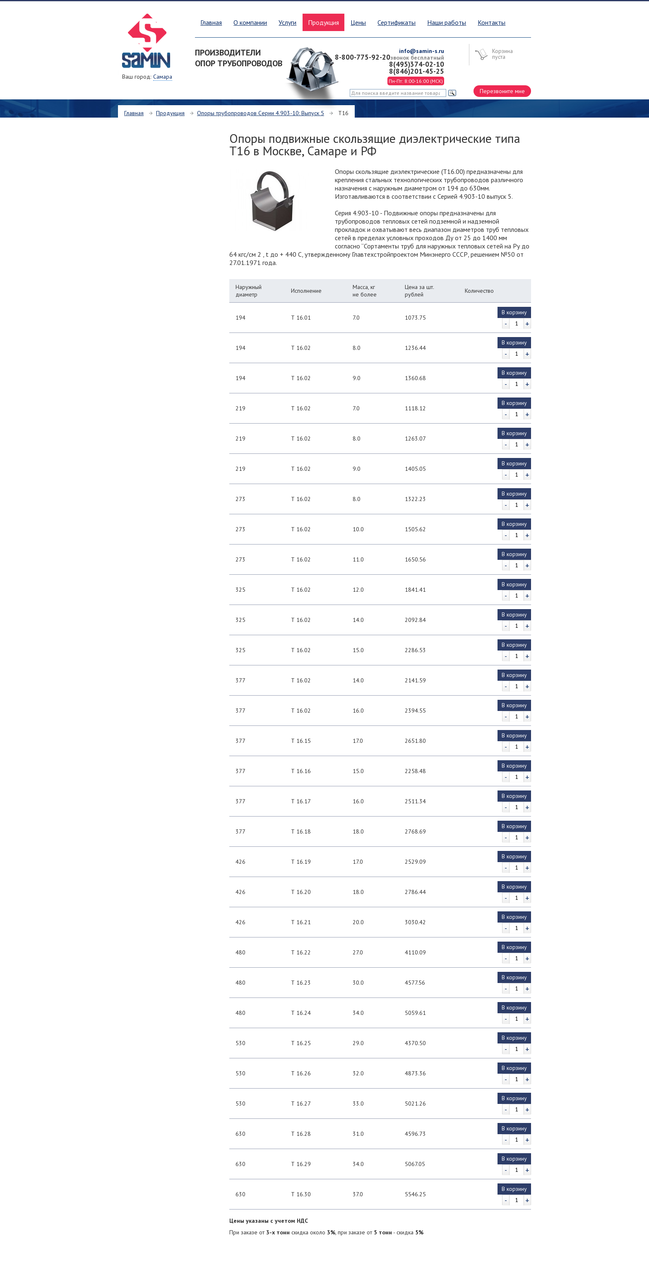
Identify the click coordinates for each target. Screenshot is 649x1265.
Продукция (170, 113)
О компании (250, 22)
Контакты (491, 22)
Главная (211, 22)
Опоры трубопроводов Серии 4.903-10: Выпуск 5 (260, 113)
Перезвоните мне (502, 91)
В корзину (514, 312)
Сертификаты (396, 22)
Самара (162, 76)
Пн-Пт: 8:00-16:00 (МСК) (416, 81)
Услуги (287, 22)
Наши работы (446, 22)
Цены (358, 22)
